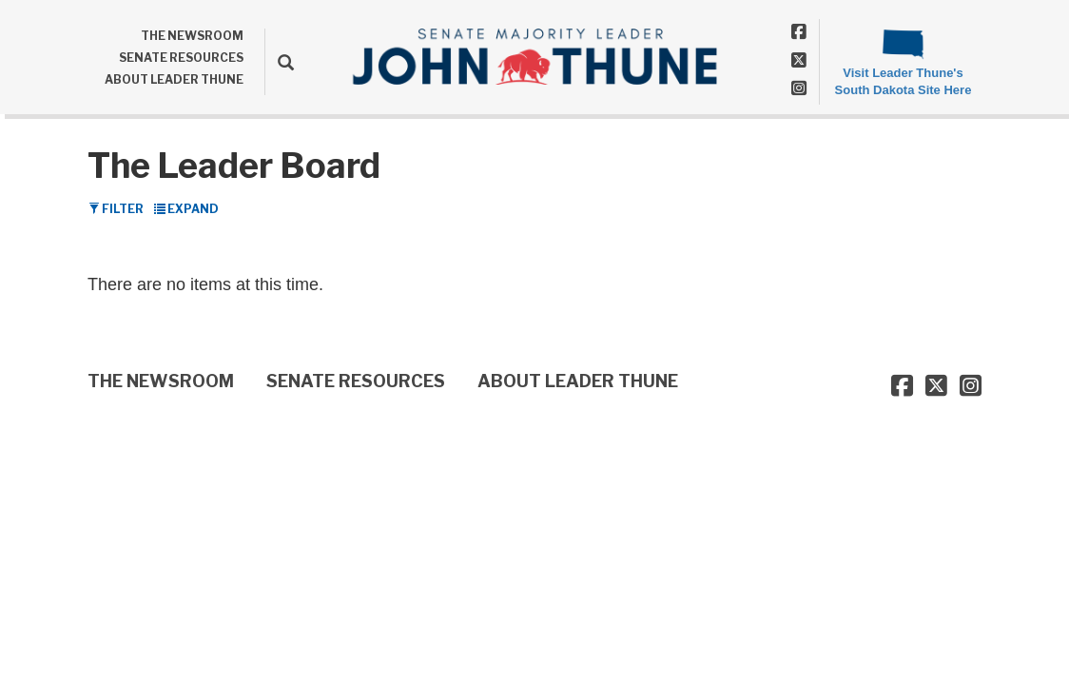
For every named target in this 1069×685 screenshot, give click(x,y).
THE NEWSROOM (192, 36)
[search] (279, 62)
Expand (186, 209)
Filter (116, 209)
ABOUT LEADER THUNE (174, 79)
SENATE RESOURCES (181, 57)
